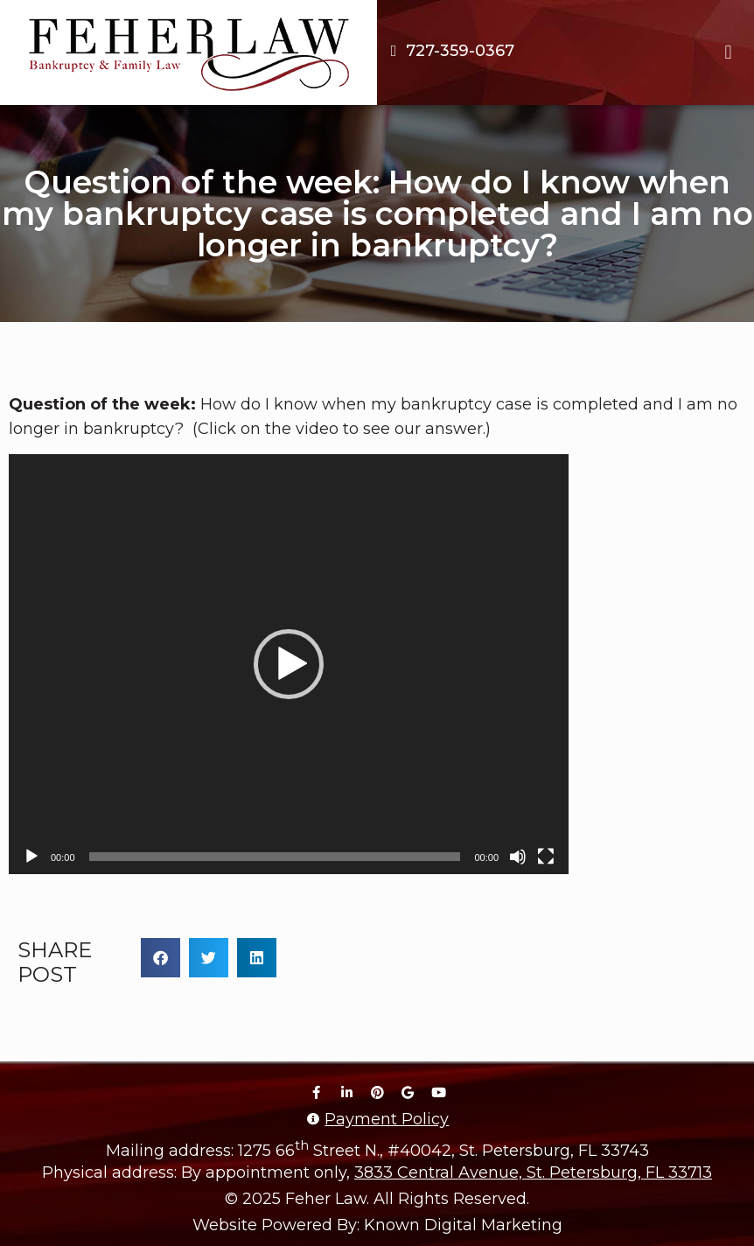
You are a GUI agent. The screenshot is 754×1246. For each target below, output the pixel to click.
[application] (289, 664)
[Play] (31, 856)
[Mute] (518, 856)
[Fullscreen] (546, 856)
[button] (728, 52)
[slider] (275, 856)
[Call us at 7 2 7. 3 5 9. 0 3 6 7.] (450, 50)
